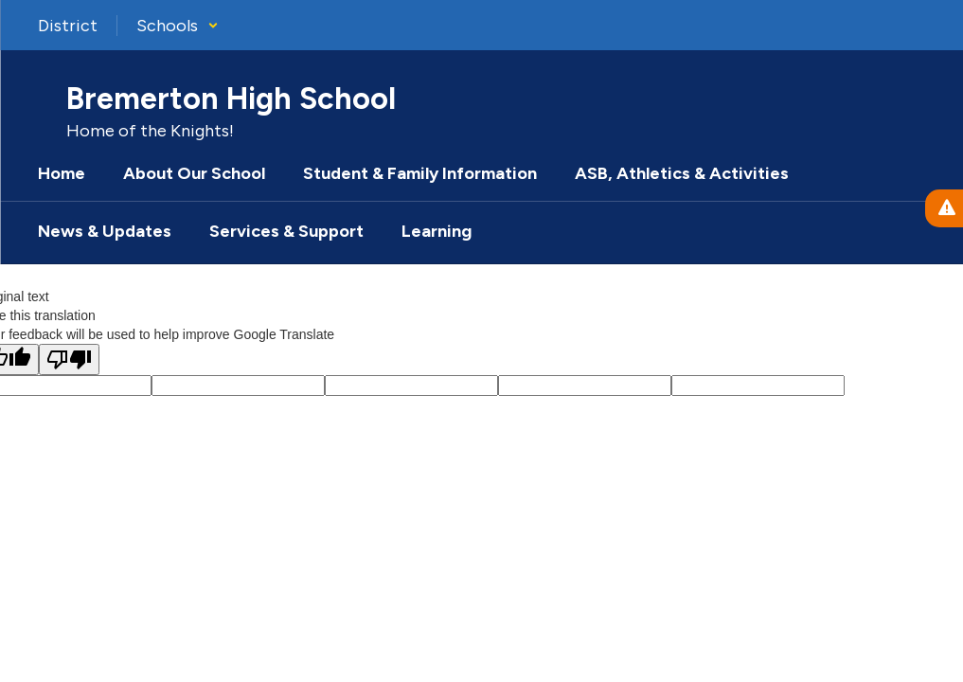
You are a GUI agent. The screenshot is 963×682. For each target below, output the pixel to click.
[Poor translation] (69, 359)
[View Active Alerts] (944, 208)
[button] (177, 25)
